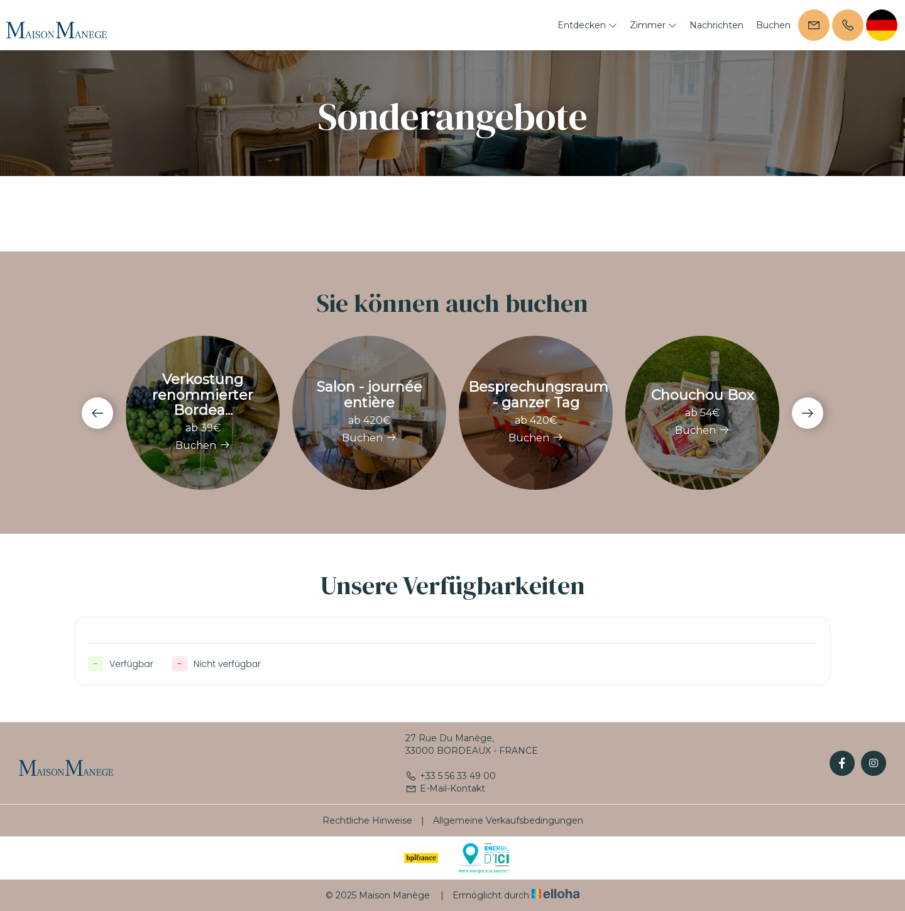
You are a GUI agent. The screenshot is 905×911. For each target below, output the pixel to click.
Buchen (773, 25)
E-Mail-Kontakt (445, 788)
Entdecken (587, 25)
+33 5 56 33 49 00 (450, 775)
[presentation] (97, 413)
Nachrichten (716, 25)
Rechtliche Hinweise (367, 820)
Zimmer (653, 25)
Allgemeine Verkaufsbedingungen (508, 820)
